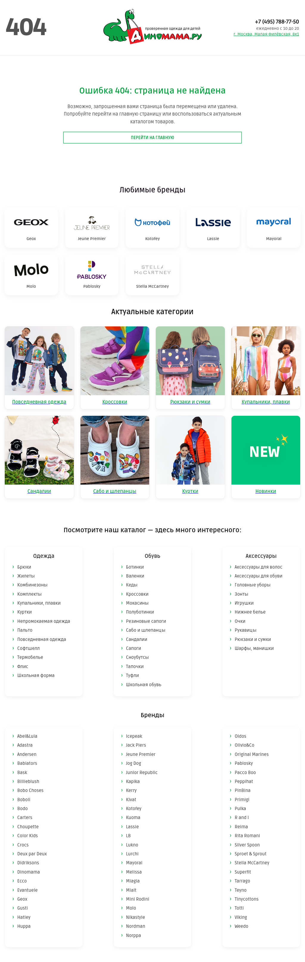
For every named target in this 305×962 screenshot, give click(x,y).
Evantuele (27, 890)
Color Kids (27, 835)
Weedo (241, 926)
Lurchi (132, 854)
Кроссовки (137, 594)
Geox (22, 899)
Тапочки (135, 666)
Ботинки (135, 567)
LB (128, 835)
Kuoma (133, 817)
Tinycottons (247, 899)
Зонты (241, 594)
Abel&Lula (27, 736)
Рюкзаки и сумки (253, 639)
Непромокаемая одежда (43, 621)
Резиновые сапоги (146, 621)
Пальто (24, 630)
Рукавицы (245, 630)
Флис (22, 666)
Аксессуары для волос (258, 567)
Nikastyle (135, 917)
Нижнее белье (250, 612)
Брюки (24, 567)
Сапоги (133, 648)
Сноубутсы (137, 657)
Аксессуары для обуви (258, 576)
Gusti (22, 908)
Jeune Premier (140, 754)
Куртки (24, 612)
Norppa (133, 935)
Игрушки (244, 603)
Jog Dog (133, 763)
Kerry (131, 790)
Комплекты (29, 594)
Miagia (133, 881)
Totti (239, 908)
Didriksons (28, 863)
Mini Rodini (137, 899)
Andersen (26, 754)
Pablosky (244, 763)
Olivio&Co (244, 745)
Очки (240, 621)
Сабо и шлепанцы (145, 630)
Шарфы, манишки (254, 648)
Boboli (23, 799)
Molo (131, 908)
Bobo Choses (30, 790)
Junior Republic (142, 772)
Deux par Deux (32, 854)
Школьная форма (36, 675)
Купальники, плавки (39, 603)
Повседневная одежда (41, 639)
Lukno (132, 845)
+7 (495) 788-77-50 (277, 21)
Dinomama (28, 872)
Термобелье (30, 657)
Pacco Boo (245, 772)
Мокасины (137, 603)
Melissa (134, 872)
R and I (242, 817)
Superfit (243, 872)
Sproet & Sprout (251, 854)
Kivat (131, 799)
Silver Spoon (247, 845)
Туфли (132, 675)
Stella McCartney (252, 863)
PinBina (242, 790)
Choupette (28, 826)
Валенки (135, 576)
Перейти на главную (152, 137)
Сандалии (136, 639)
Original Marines (252, 754)
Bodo (22, 808)
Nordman (135, 926)
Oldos (240, 736)
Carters (24, 817)
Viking (241, 917)
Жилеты (26, 576)
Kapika (133, 781)
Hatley (23, 917)
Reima (241, 826)
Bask (22, 772)
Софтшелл (28, 648)
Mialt (131, 890)
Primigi (242, 799)
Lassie (132, 826)
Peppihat (244, 781)
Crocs (23, 845)
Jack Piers (136, 745)
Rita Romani (247, 835)
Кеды (132, 585)
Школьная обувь (143, 684)
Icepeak (134, 736)
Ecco (22, 881)
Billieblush (28, 781)
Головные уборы (252, 585)
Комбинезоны (32, 585)
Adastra (25, 745)
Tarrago (242, 881)
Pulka (240, 808)
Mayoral (134, 863)
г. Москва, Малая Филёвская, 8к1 (266, 34)
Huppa (24, 926)
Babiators (27, 763)
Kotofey (133, 808)
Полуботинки (140, 612)
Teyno (241, 890)
